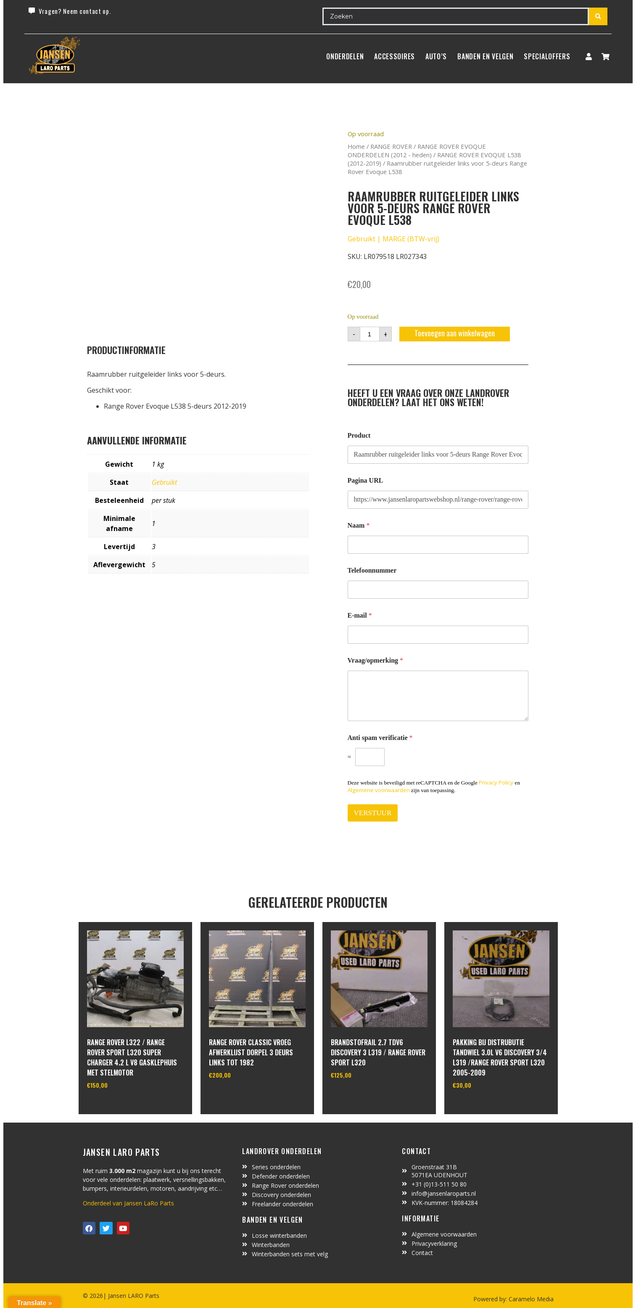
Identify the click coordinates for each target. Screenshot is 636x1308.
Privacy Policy (496, 782)
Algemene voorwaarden (379, 790)
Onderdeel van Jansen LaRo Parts (128, 1203)
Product (359, 435)
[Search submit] (598, 16)
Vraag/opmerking (376, 660)
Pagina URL (365, 480)
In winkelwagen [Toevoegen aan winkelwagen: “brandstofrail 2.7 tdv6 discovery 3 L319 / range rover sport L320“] (362, 1096)
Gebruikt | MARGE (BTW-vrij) (393, 238)
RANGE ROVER (391, 146)
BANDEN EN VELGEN (485, 56)
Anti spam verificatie (380, 737)
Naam (359, 525)
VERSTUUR (373, 813)
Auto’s (436, 56)
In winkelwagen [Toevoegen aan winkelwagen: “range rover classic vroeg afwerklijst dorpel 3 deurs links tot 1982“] (240, 1096)
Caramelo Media (530, 1299)
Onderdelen (345, 56)
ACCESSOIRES (394, 56)
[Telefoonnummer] (438, 590)
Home (356, 146)
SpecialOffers (547, 56)
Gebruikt (164, 482)
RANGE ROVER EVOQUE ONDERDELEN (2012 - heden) (417, 150)
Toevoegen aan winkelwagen (454, 333)
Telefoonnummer (372, 570)
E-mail (360, 615)
